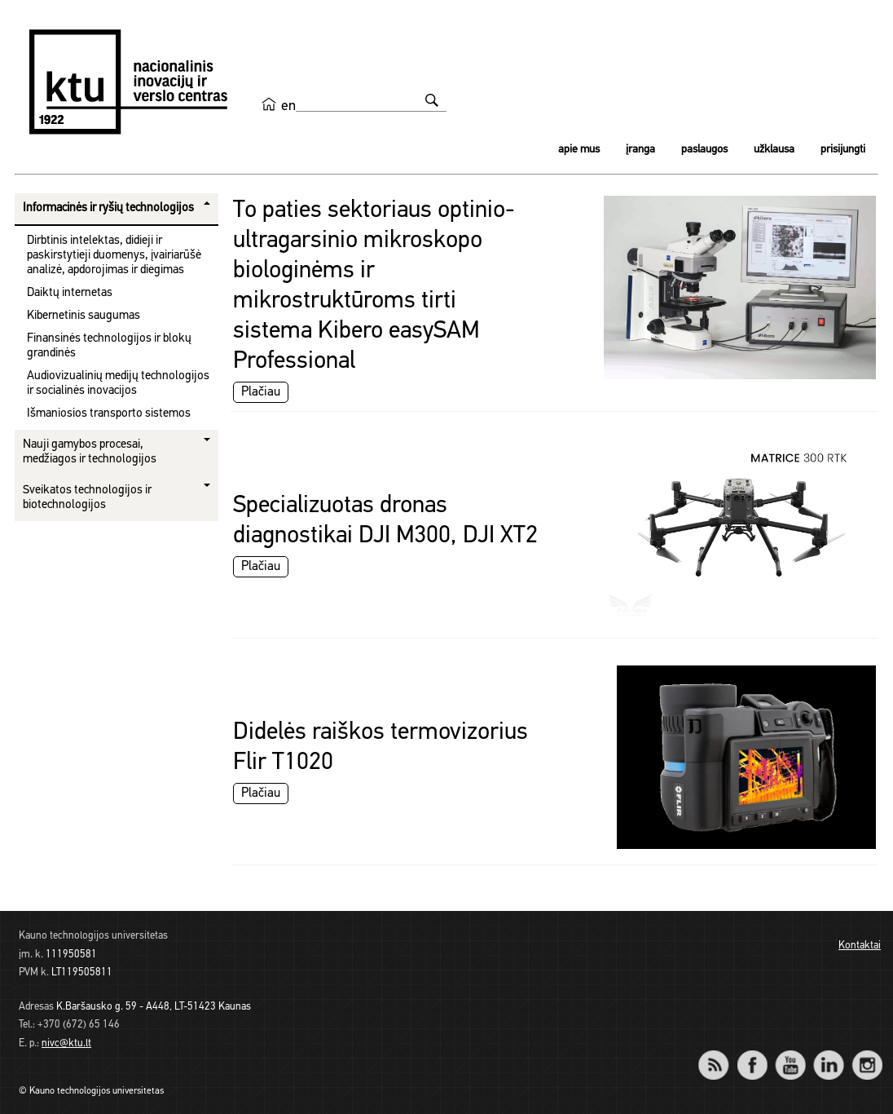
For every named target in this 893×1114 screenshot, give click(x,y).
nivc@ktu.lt (66, 1043)
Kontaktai (859, 945)
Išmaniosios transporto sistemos (109, 414)
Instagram (866, 1054)
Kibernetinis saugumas (83, 316)
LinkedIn (828, 1054)
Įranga (640, 150)
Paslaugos (704, 150)
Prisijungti (842, 150)
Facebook (752, 1054)
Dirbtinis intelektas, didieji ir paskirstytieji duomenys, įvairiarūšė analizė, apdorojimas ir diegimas (114, 255)
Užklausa (774, 150)
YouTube (790, 1054)
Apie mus (579, 150)
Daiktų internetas (69, 293)
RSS (720, 1054)
